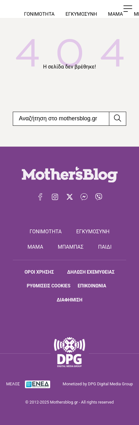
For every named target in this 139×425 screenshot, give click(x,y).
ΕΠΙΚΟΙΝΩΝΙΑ (92, 286)
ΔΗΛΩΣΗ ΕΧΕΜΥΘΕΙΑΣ (90, 272)
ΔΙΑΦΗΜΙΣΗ (69, 300)
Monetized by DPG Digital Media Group (98, 383)
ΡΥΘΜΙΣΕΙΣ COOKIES (48, 286)
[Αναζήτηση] (117, 118)
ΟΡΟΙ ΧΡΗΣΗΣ (39, 272)
